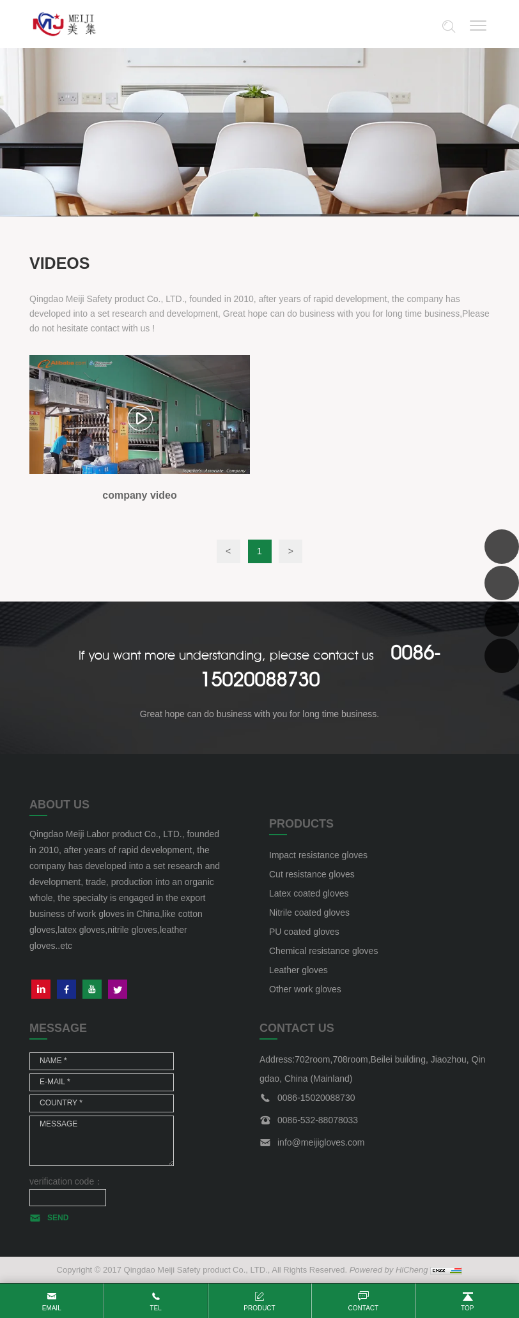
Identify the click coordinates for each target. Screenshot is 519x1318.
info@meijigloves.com (320, 1142)
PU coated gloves (304, 932)
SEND (57, 1217)
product (259, 1308)
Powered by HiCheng (389, 1270)
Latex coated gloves (309, 893)
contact (363, 1308)
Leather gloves (298, 970)
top (467, 1308)
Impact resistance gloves (318, 855)
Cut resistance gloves (312, 874)
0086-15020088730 (316, 1098)
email (51, 1308)
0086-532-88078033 (317, 1120)
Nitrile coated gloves (309, 912)
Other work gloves (305, 989)
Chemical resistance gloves (323, 951)
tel (155, 1308)
